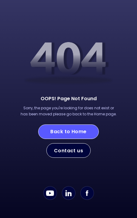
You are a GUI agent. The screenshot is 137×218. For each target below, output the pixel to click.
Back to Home (68, 131)
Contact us (68, 150)
